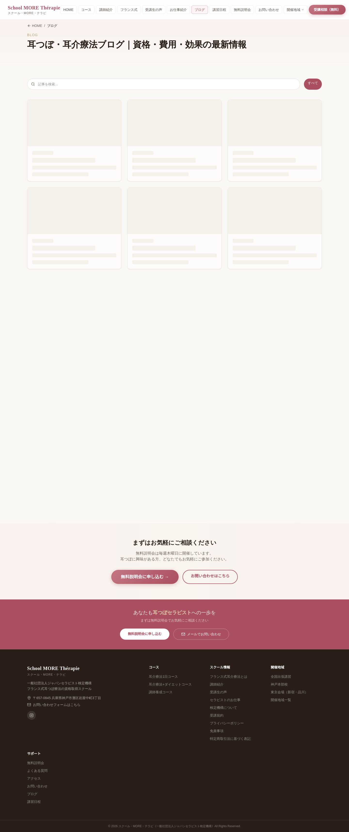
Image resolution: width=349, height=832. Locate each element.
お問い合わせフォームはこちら (56, 705)
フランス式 (128, 10)
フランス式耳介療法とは (228, 677)
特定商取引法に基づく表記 (230, 739)
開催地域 (295, 10)
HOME (68, 10)
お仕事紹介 (178, 10)
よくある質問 (37, 771)
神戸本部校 (279, 684)
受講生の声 (153, 10)
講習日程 (219, 10)
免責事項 (216, 731)
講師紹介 (106, 10)
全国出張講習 (281, 677)
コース (86, 10)
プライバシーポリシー (227, 723)
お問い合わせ (269, 10)
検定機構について (223, 708)
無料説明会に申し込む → (145, 576)
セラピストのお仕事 (225, 700)
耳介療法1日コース (163, 677)
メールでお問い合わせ (201, 634)
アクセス (34, 778)
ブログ (200, 10)
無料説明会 (242, 10)
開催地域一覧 (281, 700)
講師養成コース (161, 692)
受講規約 (216, 715)
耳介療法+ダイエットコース (170, 684)
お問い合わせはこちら (210, 576)
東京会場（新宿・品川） (289, 692)
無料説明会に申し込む (145, 634)
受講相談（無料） (327, 10)
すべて (313, 83)
